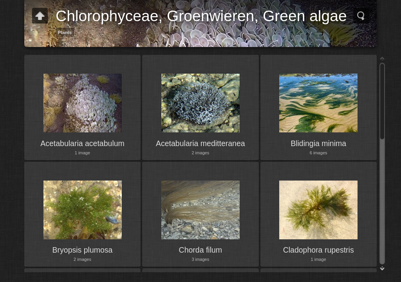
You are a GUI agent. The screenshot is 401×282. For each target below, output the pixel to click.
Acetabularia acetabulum (82, 143)
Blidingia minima (318, 143)
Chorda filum (200, 250)
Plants (65, 32)
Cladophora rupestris (318, 250)
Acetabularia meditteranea (200, 143)
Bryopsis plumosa (82, 250)
